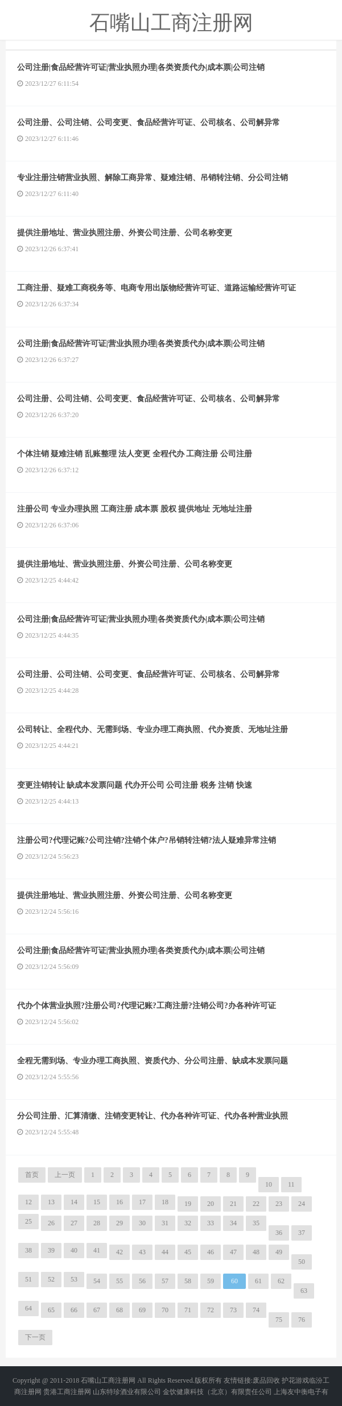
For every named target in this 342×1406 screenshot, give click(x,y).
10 (268, 1184)
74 (256, 1310)
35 (256, 1223)
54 (96, 1281)
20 (210, 1204)
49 (278, 1252)
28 (96, 1223)
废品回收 (266, 1380)
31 (165, 1223)
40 (74, 1250)
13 (51, 1202)
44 (165, 1252)
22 (256, 1204)
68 (119, 1310)
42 (119, 1252)
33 (210, 1223)
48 (256, 1252)
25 (28, 1221)
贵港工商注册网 (67, 1392)
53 (74, 1279)
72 (210, 1310)
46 (210, 1252)
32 (187, 1223)
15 (96, 1202)
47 (233, 1252)
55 (119, 1281)
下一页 (35, 1337)
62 (281, 1281)
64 (28, 1308)
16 (119, 1202)
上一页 (65, 1175)
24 (301, 1204)
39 (51, 1250)
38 (28, 1250)
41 (96, 1250)
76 (301, 1320)
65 (51, 1310)
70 (165, 1310)
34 (233, 1223)
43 (142, 1252)
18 (165, 1202)
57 (165, 1281)
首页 (32, 1175)
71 (187, 1310)
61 (258, 1281)
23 (278, 1204)
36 (278, 1233)
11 (291, 1184)
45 (187, 1252)
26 (51, 1223)
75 (278, 1320)
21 (233, 1204)
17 (142, 1202)
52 (51, 1279)
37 (301, 1233)
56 (142, 1281)
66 (74, 1310)
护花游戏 (295, 1380)
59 (210, 1281)
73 (233, 1310)
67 (96, 1310)
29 (119, 1223)
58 (187, 1281)
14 (74, 1202)
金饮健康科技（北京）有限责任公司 (217, 1392)
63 (303, 1291)
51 (28, 1279)
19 (187, 1204)
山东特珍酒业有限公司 (127, 1392)
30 (142, 1223)
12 (28, 1202)
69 (142, 1310)
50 (301, 1262)
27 (74, 1223)
